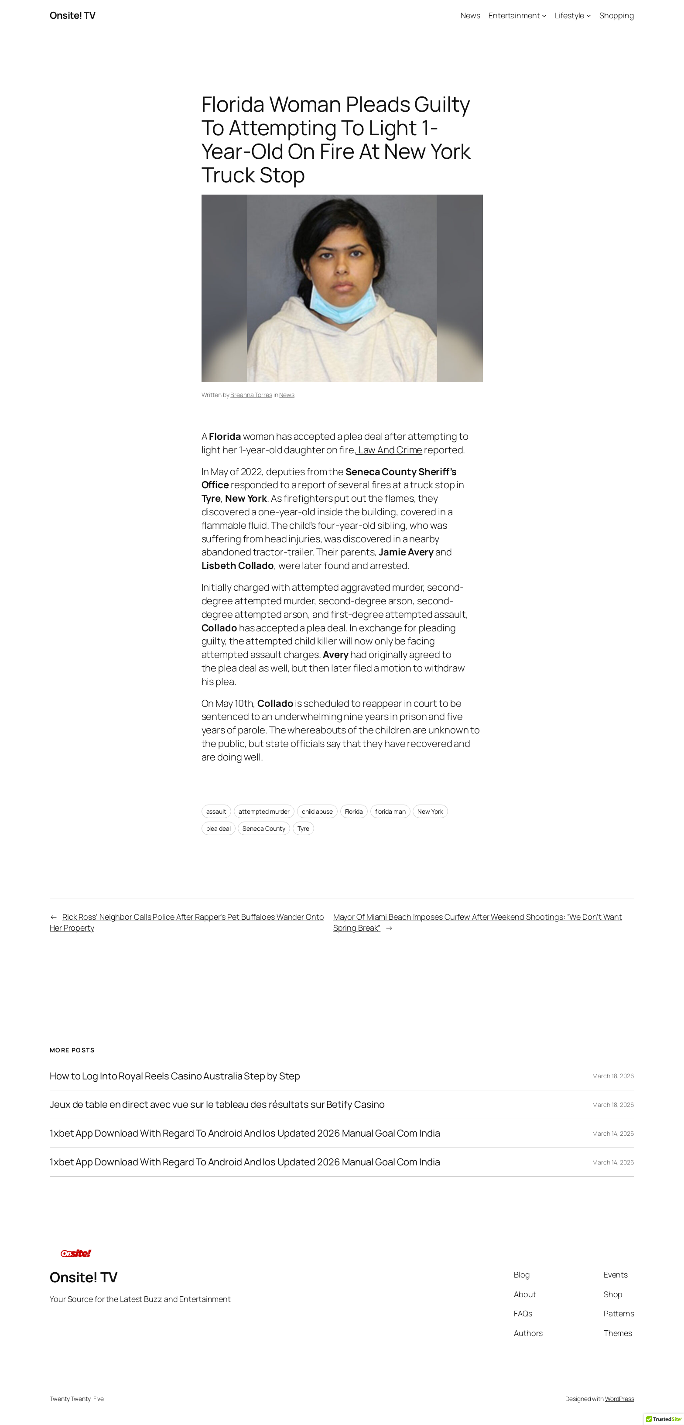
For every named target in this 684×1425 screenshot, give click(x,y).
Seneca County (264, 828)
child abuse (317, 811)
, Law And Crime (388, 449)
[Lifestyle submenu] (588, 15)
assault (216, 811)
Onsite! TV (72, 15)
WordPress (619, 1398)
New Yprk (430, 811)
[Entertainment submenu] (544, 15)
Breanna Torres (251, 395)
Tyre (303, 828)
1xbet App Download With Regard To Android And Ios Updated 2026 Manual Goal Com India (245, 1133)
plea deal (218, 828)
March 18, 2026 (613, 1076)
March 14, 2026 (613, 1133)
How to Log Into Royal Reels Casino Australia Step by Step (175, 1076)
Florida (354, 811)
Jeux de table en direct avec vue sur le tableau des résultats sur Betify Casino (217, 1104)
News (286, 395)
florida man (390, 811)
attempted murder (264, 811)
